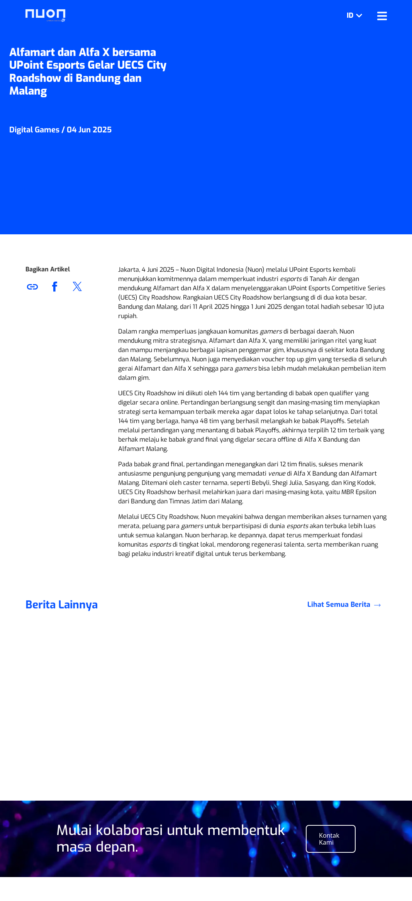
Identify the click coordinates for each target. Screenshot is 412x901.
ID (356, 15)
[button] (77, 286)
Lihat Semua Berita (347, 623)
